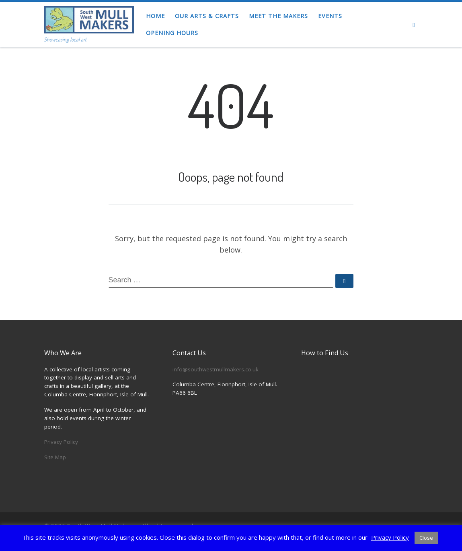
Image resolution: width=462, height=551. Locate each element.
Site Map (55, 457)
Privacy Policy (61, 441)
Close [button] (426, 537)
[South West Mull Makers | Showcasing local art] (89, 17)
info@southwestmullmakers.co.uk (215, 369)
